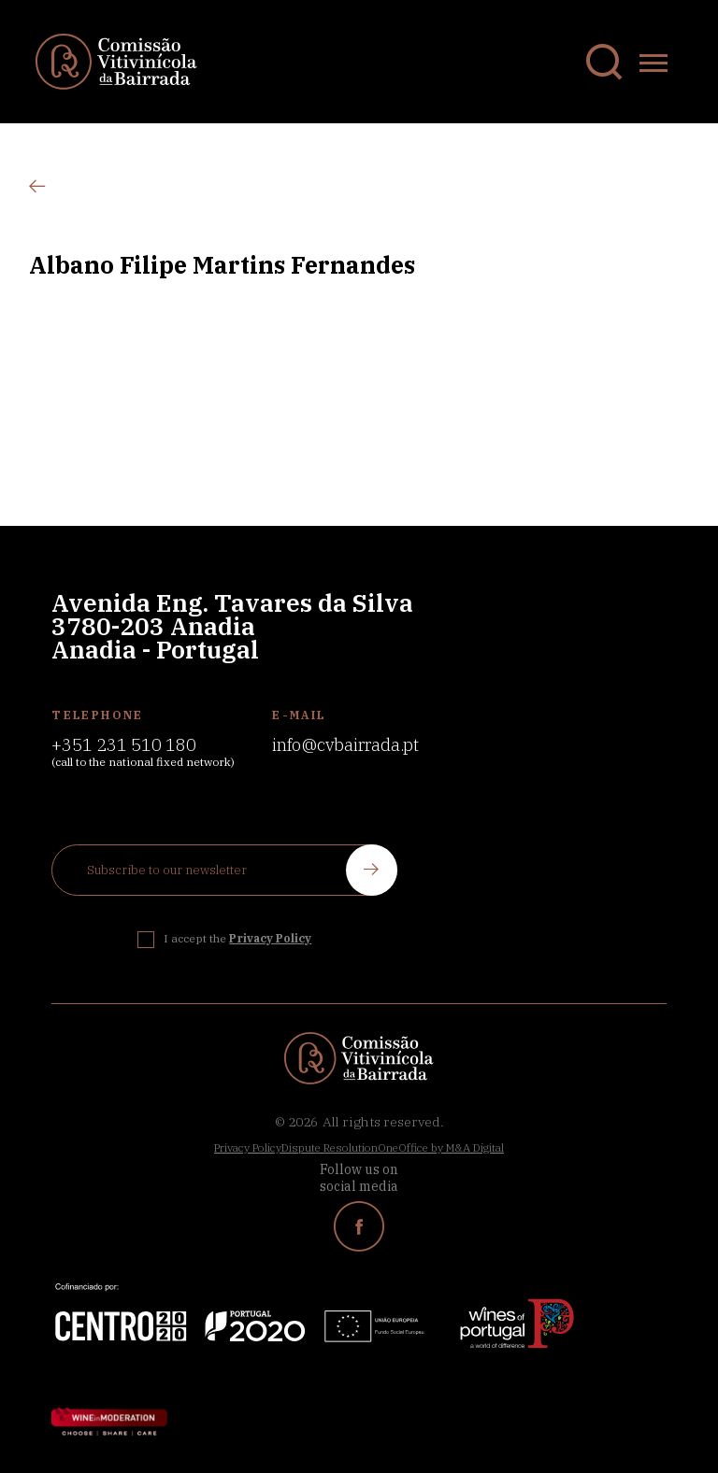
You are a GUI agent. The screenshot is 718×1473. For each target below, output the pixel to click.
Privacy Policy (247, 1147)
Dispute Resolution (329, 1147)
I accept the (237, 938)
